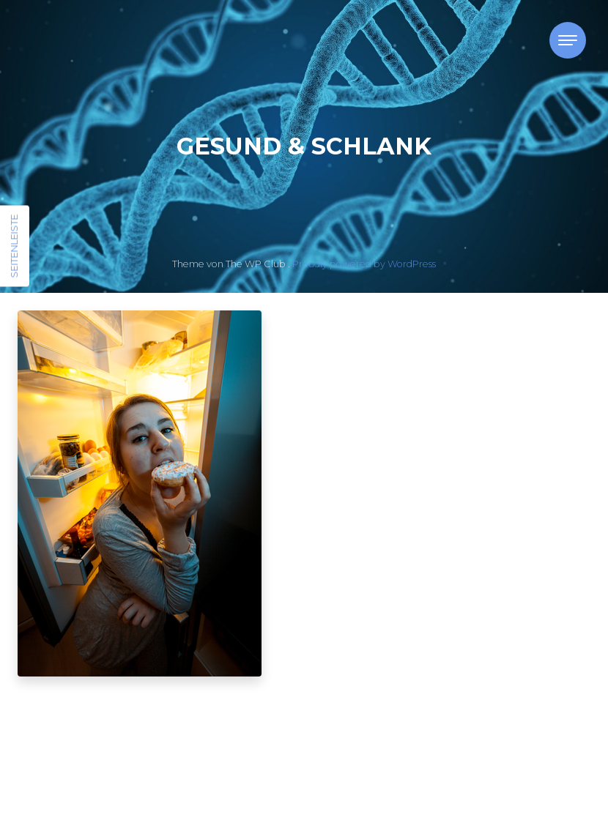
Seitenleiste (14, 246)
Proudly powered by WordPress (364, 263)
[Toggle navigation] (567, 40)
